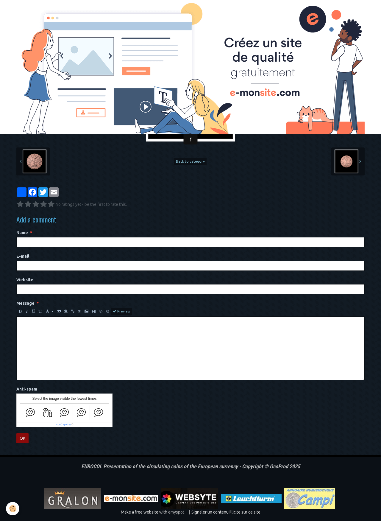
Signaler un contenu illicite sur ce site (225, 512)
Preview (121, 311)
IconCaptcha (63, 424)
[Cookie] (12, 508)
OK (22, 438)
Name (22, 232)
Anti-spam (26, 389)
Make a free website (139, 512)
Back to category (190, 161)
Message (25, 303)
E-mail (22, 256)
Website (24, 279)
